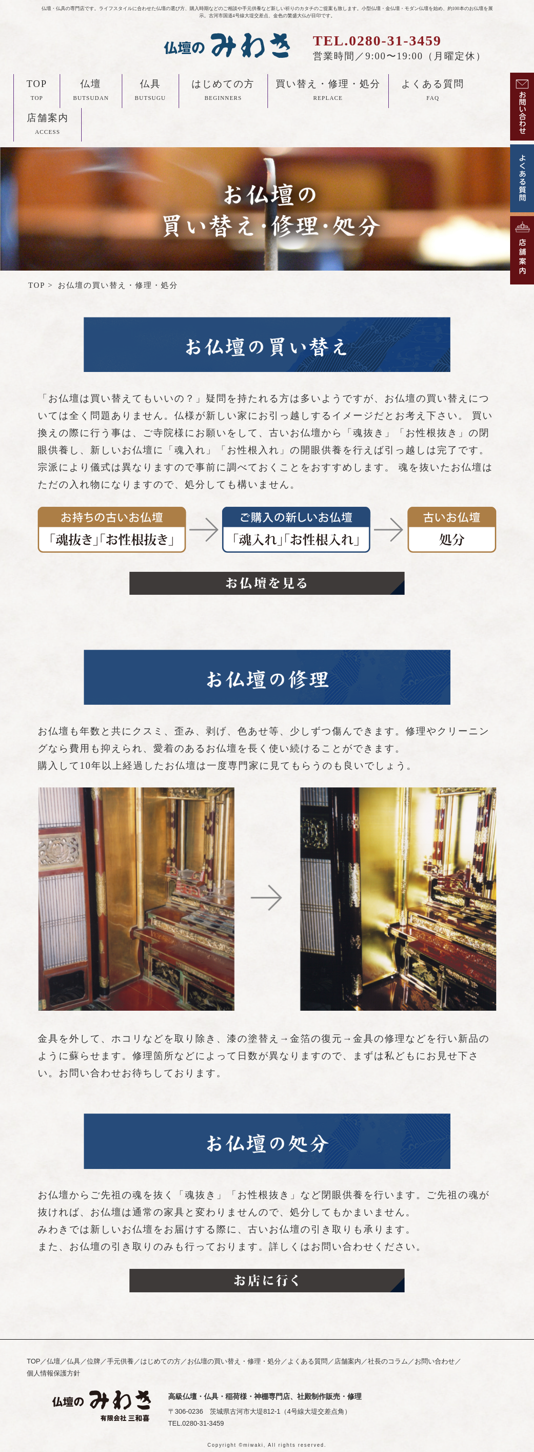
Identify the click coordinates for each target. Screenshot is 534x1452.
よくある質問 (432, 91)
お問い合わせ (435, 1361)
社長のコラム (388, 1361)
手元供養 (120, 1361)
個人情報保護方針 (53, 1373)
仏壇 (91, 91)
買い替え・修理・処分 (328, 91)
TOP (37, 91)
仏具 (150, 91)
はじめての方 (223, 91)
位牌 (93, 1361)
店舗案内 (48, 125)
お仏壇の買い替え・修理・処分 (234, 1361)
